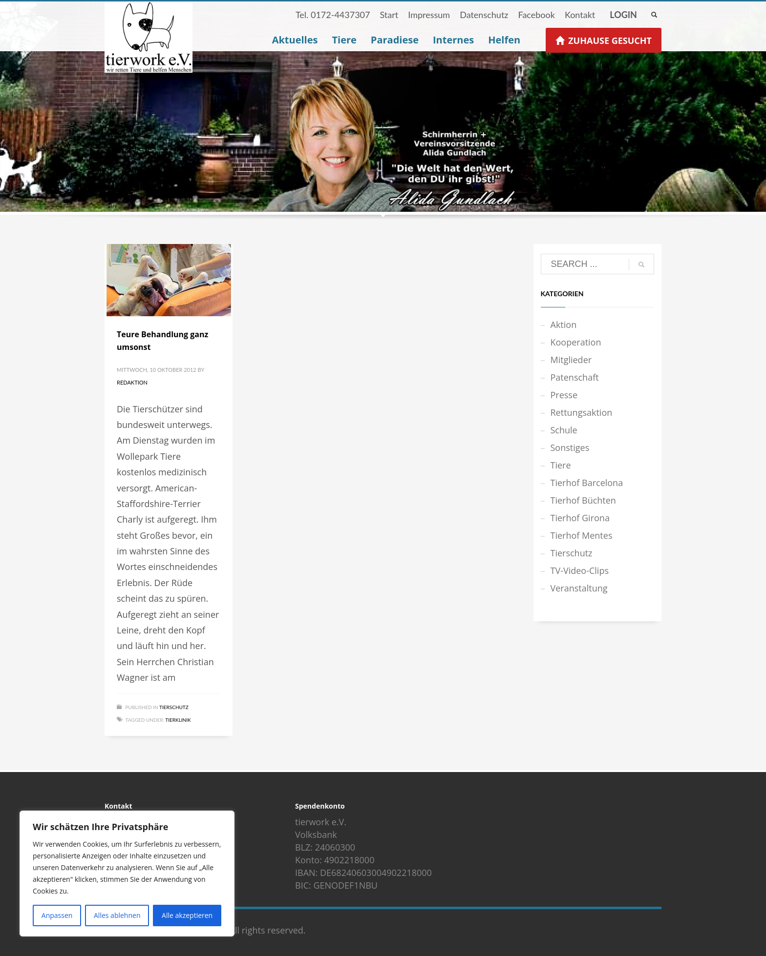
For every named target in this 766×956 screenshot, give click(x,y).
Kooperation (576, 342)
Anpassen (57, 915)
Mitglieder (571, 360)
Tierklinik (178, 720)
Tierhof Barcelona (587, 482)
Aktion (564, 324)
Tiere (561, 465)
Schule (564, 430)
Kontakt (580, 14)
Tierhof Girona (580, 518)
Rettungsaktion (582, 412)
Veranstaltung (579, 588)
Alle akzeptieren (187, 915)
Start (389, 14)
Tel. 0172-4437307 (333, 14)
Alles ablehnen (117, 915)
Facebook (536, 14)
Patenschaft (575, 377)
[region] (127, 873)
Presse (564, 395)
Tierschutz (174, 707)
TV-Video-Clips (580, 570)
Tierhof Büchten (583, 500)
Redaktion (132, 382)
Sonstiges (570, 447)
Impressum (429, 14)
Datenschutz (484, 14)
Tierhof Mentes (582, 535)
